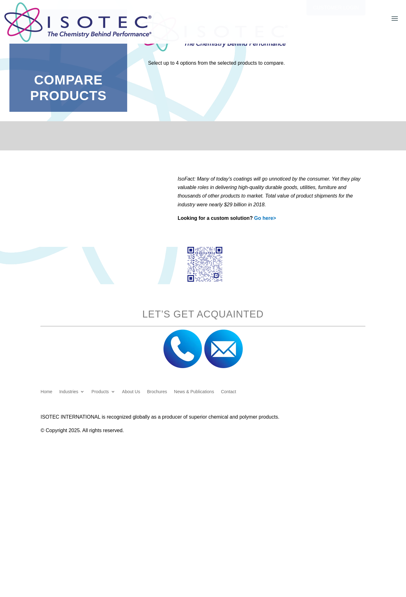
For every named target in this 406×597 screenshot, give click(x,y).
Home (46, 391)
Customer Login (336, 7)
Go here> (265, 218)
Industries (68, 391)
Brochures (157, 391)
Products (100, 391)
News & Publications (194, 391)
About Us (131, 391)
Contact (228, 391)
